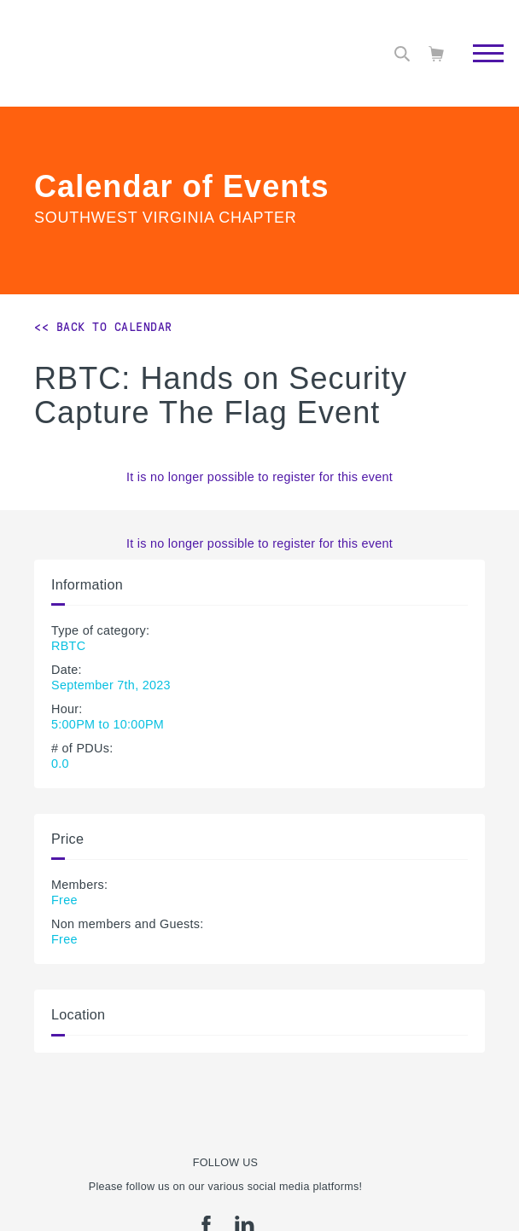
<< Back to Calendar (103, 327)
